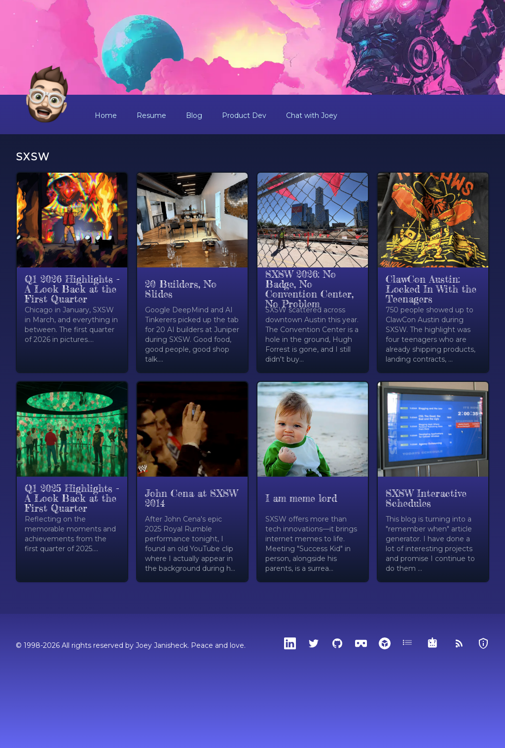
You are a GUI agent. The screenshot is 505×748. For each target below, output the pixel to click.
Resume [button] (151, 115)
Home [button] (106, 115)
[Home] (47, 94)
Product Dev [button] (244, 115)
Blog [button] (194, 115)
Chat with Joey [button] (311, 115)
